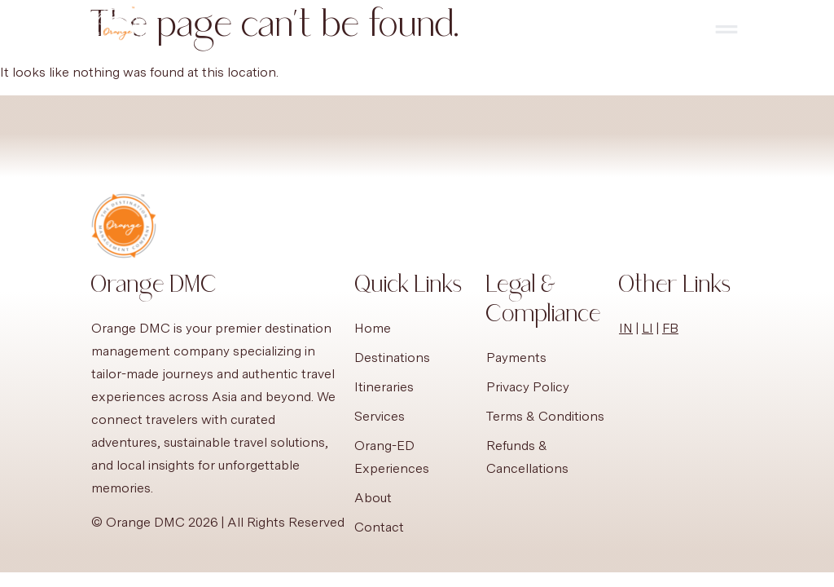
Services (379, 416)
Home (372, 328)
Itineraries (384, 387)
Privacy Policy (527, 387)
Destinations (392, 357)
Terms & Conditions (545, 416)
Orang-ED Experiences (391, 457)
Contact (379, 527)
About (373, 497)
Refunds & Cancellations (527, 457)
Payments (516, 357)
